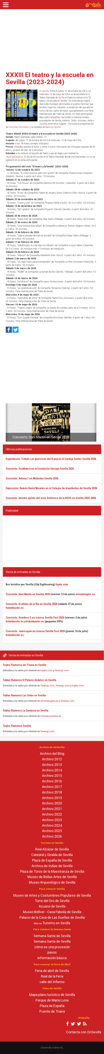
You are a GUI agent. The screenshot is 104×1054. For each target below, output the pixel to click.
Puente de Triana (52, 1011)
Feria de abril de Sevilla (52, 971)
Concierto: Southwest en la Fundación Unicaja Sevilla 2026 (40, 468)
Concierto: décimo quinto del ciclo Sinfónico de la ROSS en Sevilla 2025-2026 (51, 497)
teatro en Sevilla (53, 127)
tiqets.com (46, 670)
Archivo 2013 (52, 765)
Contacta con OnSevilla (83, 1032)
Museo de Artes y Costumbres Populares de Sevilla (52, 895)
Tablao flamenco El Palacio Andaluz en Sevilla (29, 680)
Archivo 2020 (52, 803)
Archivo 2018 (52, 792)
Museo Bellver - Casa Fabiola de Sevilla (52, 912)
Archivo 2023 (52, 820)
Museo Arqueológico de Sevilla (52, 882)
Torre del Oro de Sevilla (52, 901)
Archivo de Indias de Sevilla (52, 866)
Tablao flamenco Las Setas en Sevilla (24, 695)
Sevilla (61, 97)
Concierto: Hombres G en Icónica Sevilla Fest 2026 (35, 617)
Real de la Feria (52, 976)
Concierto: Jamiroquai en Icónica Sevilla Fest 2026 (35, 631)
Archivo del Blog (52, 754)
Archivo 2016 (52, 781)
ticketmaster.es (15, 607)
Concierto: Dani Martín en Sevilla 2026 (40, 437)
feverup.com (62, 670)
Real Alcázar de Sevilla (52, 849)
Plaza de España (52, 1006)
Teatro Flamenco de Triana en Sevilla (24, 664)
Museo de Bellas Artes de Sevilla (52, 877)
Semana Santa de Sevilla (52, 936)
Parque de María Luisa (52, 1000)
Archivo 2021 (52, 809)
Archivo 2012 (52, 759)
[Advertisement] (52, 39)
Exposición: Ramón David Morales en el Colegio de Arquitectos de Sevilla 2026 (51, 488)
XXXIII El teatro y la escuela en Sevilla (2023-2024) (50, 78)
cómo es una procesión (52, 947)
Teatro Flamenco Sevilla (17, 725)
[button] (7, 422)
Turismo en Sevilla (56, 923)
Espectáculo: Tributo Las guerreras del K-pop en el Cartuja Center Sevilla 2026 (51, 458)
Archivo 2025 (52, 831)
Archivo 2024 (52, 825)
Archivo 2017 (52, 787)
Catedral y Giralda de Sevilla (52, 855)
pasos (52, 952)
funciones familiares (19, 127)
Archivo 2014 (52, 770)
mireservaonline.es (51, 716)
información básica (52, 958)
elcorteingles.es (49, 700)
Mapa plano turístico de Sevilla (52, 995)
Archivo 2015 (52, 776)
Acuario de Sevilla (52, 906)
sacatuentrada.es (14, 156)
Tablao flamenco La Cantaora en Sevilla (25, 710)
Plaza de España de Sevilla (52, 860)
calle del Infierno (52, 982)
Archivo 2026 (52, 836)
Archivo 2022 (52, 814)
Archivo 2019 (52, 798)
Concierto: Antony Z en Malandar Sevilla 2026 (32, 478)
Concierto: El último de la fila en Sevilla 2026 (31, 603)
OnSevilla (44, 91)
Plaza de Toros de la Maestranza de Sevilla (52, 871)
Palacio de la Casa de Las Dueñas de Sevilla (52, 917)
